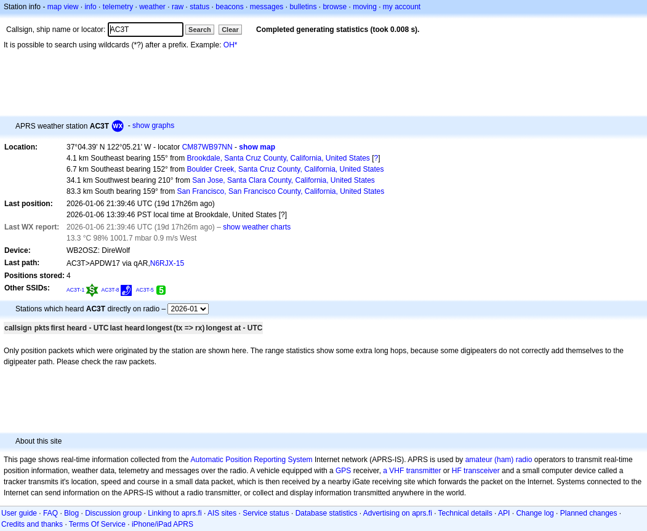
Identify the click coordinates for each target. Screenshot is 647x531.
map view (63, 6)
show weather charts (257, 227)
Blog (71, 513)
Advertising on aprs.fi (397, 513)
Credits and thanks (32, 524)
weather (152, 6)
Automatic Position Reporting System (251, 459)
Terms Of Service (97, 524)
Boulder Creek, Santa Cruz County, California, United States (285, 169)
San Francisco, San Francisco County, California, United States (281, 191)
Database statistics (326, 513)
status (199, 6)
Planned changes (588, 513)
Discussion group (113, 513)
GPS (343, 470)
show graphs (153, 125)
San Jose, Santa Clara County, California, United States (283, 180)
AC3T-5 (145, 290)
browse (335, 6)
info (90, 6)
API (504, 513)
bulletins (302, 6)
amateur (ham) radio (498, 459)
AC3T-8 (110, 290)
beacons (229, 6)
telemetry (118, 6)
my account (401, 6)
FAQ (50, 513)
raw (177, 6)
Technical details (465, 513)
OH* (230, 45)
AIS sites (221, 513)
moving (365, 6)
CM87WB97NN (207, 147)
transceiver (482, 470)
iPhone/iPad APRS (162, 524)
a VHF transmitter (412, 470)
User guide (19, 513)
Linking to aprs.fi (174, 513)
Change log (534, 513)
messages (267, 6)
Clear (230, 29)
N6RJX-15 (167, 263)
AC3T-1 (75, 290)
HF (457, 470)
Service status (266, 513)
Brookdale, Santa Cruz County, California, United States (278, 158)
